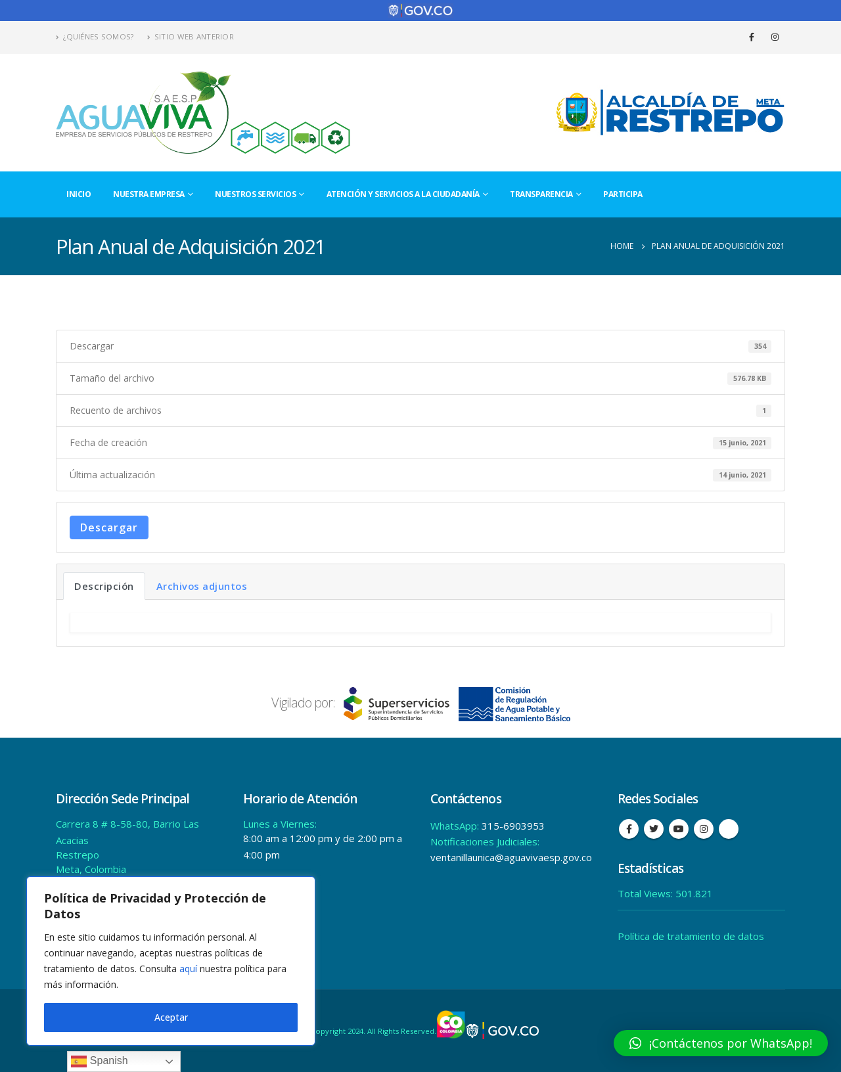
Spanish (99, 1061)
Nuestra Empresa (149, 194)
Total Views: (646, 893)
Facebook (629, 829)
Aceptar (171, 1017)
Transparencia (541, 194)
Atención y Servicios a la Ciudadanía (403, 194)
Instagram (704, 829)
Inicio (78, 194)
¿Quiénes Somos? (95, 36)
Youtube (679, 829)
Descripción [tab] (104, 585)
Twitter (654, 829)
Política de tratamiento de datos (691, 936)
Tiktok (729, 829)
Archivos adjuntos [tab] (202, 585)
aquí (188, 968)
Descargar (109, 527)
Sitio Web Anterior (190, 36)
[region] (170, 961)
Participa (623, 194)
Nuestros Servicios (255, 194)
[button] (721, 1043)
